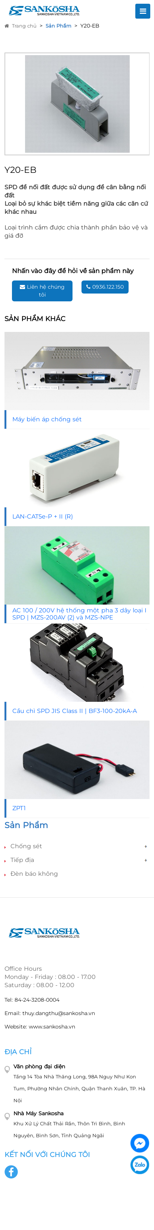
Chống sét (26, 846)
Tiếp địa (22, 859)
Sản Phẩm (58, 26)
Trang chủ (20, 26)
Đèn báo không (34, 873)
